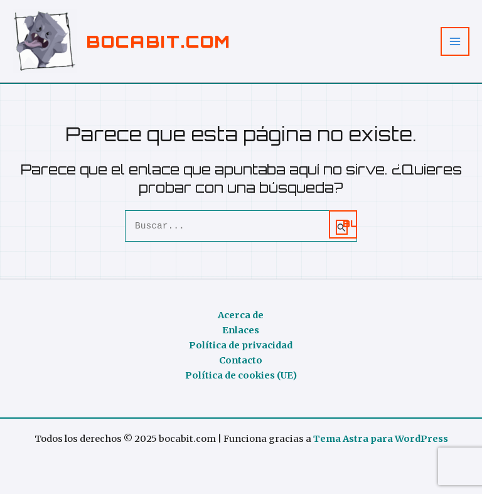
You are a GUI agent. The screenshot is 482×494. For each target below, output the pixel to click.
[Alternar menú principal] (455, 41)
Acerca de (241, 315)
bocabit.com (158, 41)
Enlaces (240, 330)
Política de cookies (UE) (241, 375)
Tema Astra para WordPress (380, 438)
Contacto (240, 360)
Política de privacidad (240, 345)
